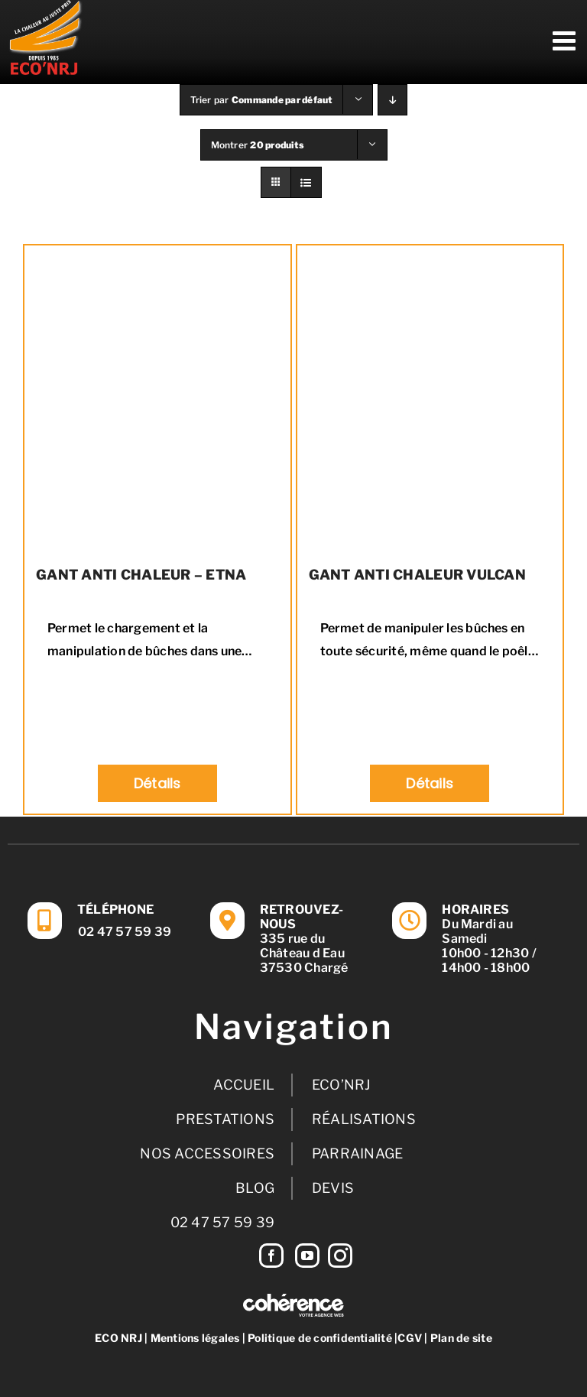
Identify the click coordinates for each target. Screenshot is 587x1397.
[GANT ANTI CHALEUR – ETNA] (157, 398)
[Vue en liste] (306, 182)
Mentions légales (195, 1337)
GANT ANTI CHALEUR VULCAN (417, 575)
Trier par (261, 100)
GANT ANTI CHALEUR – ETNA (141, 575)
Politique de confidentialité (320, 1337)
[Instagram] (340, 1255)
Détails (157, 783)
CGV (409, 1337)
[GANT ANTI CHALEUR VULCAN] (430, 398)
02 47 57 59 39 (124, 931)
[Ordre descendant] (392, 99)
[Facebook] (271, 1255)
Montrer (257, 145)
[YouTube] (307, 1255)
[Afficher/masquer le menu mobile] (566, 40)
